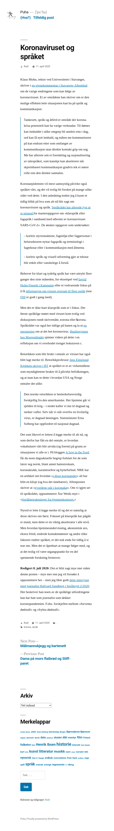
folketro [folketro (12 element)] (25, 744)
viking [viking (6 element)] (71, 764)
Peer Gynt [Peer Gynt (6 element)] (72, 758)
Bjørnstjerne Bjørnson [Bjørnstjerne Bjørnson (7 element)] (78, 731)
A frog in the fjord (77, 452)
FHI (23, 297)
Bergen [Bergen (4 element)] (63, 732)
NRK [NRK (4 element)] (86, 752)
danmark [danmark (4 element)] (30, 738)
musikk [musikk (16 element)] (59, 751)
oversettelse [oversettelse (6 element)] (60, 758)
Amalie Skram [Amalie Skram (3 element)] (25, 732)
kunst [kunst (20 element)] (33, 751)
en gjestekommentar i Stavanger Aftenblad (59, 85)
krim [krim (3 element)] (26, 752)
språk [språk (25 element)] (30, 764)
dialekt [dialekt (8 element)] (58, 737)
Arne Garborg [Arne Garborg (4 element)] (42, 732)
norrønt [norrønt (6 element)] (80, 751)
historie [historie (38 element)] (64, 744)
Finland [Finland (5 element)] (86, 737)
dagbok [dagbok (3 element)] (23, 738)
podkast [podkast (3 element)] (81, 758)
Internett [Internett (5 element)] (76, 745)
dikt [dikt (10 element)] (64, 737)
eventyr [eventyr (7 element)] (72, 737)
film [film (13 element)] (80, 737)
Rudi (26, 66)
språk (35, 627)
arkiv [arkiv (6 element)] (33, 731)
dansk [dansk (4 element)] (37, 738)
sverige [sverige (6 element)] (47, 764)
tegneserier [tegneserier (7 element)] (58, 764)
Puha (24, 12)
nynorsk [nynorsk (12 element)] (25, 757)
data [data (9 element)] (43, 737)
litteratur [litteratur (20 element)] (46, 751)
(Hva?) (25, 17)
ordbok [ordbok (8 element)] (49, 757)
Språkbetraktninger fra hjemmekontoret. (48, 499)
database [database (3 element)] (50, 738)
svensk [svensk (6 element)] (39, 764)
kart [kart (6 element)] (22, 751)
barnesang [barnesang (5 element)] (54, 732)
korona (27, 627)
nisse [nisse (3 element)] (73, 752)
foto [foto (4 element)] (33, 745)
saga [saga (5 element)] (86, 758)
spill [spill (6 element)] (22, 764)
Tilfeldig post (43, 17)
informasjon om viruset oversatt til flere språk (55, 291)
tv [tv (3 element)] (66, 765)
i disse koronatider (65, 476)
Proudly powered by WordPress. (43, 818)
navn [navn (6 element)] (68, 751)
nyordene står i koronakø (51, 488)
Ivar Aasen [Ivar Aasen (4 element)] (85, 745)
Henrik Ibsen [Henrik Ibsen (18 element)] (46, 744)
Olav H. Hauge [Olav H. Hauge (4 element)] (38, 758)
